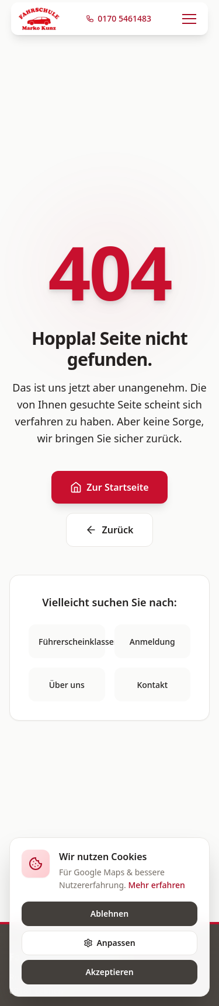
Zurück (109, 529)
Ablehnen (109, 913)
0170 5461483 (118, 18)
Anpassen (109, 942)
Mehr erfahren (156, 884)
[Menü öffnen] (189, 18)
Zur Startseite (109, 487)
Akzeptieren (109, 971)
